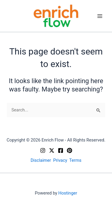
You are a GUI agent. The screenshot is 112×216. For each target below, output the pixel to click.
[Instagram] (42, 150)
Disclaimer (41, 160)
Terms (75, 160)
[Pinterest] (69, 150)
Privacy (60, 160)
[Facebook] (60, 150)
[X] (51, 150)
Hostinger (67, 193)
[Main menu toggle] (100, 16)
